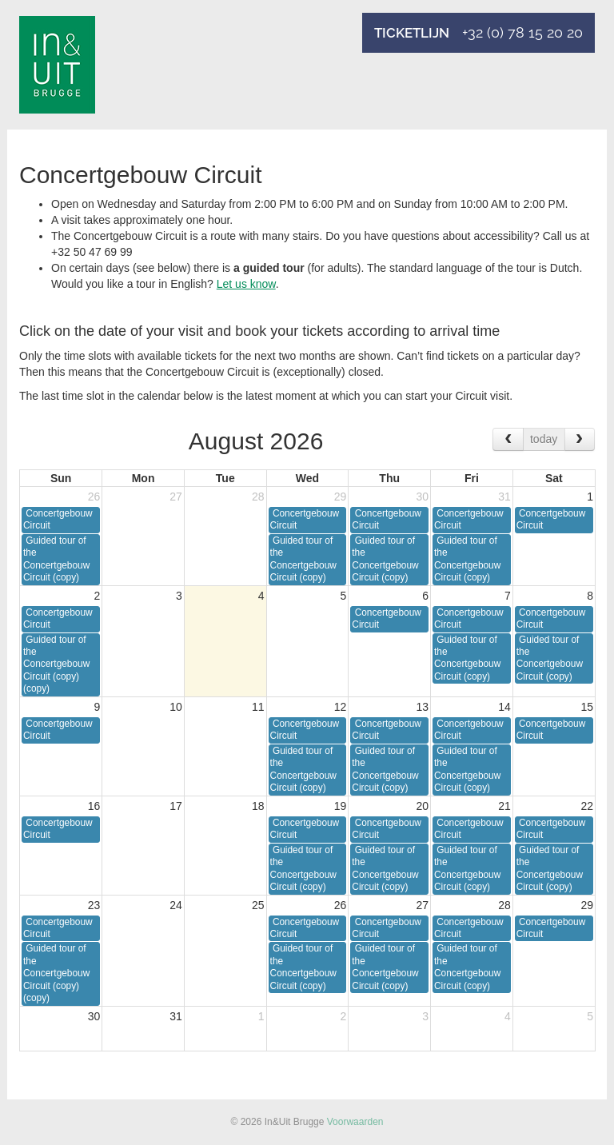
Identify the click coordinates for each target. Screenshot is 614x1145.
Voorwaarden (355, 1121)
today (543, 439)
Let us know (246, 283)
